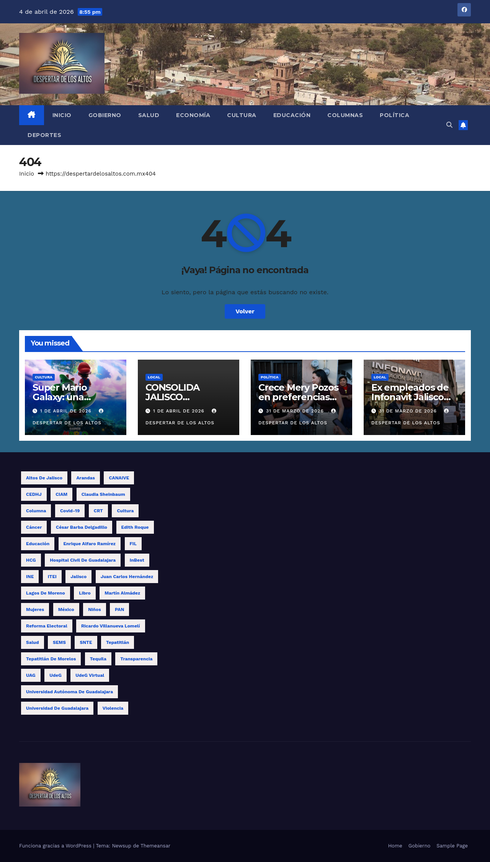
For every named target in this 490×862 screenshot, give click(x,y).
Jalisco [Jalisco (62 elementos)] (78, 576)
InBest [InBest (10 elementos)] (137, 560)
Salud (149, 115)
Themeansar (155, 846)
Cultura (241, 115)
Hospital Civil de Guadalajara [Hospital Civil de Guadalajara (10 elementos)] (83, 560)
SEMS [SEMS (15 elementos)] (59, 642)
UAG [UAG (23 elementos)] (31, 675)
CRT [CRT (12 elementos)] (98, 510)
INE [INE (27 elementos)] (30, 576)
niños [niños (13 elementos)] (94, 609)
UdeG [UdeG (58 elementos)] (55, 675)
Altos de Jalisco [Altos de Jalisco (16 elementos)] (44, 478)
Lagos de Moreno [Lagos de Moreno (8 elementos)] (45, 593)
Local (154, 377)
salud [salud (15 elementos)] (32, 642)
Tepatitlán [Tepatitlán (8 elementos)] (117, 642)
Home (395, 846)
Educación (292, 115)
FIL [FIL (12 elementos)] (133, 543)
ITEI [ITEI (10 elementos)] (52, 576)
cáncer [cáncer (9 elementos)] (34, 527)
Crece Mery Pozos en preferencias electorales (298, 397)
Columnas (345, 115)
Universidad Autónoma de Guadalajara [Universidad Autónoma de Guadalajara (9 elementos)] (69, 691)
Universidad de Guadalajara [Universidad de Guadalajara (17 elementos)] (57, 708)
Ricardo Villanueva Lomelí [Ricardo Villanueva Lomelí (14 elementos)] (110, 626)
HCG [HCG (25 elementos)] (31, 560)
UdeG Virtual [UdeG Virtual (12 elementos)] (89, 675)
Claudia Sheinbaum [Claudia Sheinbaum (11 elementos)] (103, 494)
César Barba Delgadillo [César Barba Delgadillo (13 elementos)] (81, 527)
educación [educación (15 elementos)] (37, 543)
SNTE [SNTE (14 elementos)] (86, 642)
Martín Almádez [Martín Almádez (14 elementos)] (122, 593)
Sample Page (452, 846)
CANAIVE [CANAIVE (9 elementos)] (119, 478)
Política (394, 115)
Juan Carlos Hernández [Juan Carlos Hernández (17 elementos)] (127, 576)
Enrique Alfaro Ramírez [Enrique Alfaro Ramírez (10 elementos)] (90, 543)
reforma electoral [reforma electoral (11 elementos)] (46, 626)
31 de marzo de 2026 (296, 411)
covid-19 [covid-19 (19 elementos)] (70, 510)
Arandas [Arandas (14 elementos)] (85, 478)
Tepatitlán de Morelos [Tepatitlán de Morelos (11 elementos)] (51, 659)
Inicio (62, 115)
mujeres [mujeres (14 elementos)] (35, 609)
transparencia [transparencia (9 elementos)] (136, 659)
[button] (449, 125)
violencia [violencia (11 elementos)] (113, 708)
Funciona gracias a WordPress (56, 846)
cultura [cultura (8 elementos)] (125, 510)
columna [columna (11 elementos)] (36, 510)
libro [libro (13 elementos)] (85, 593)
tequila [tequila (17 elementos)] (98, 659)
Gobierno (104, 115)
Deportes (44, 135)
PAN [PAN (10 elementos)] (119, 609)
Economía (193, 115)
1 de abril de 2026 (66, 411)
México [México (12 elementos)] (66, 609)
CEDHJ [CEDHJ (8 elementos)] (34, 494)
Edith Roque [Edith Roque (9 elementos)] (135, 527)
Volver (245, 311)
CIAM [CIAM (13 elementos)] (61, 494)
